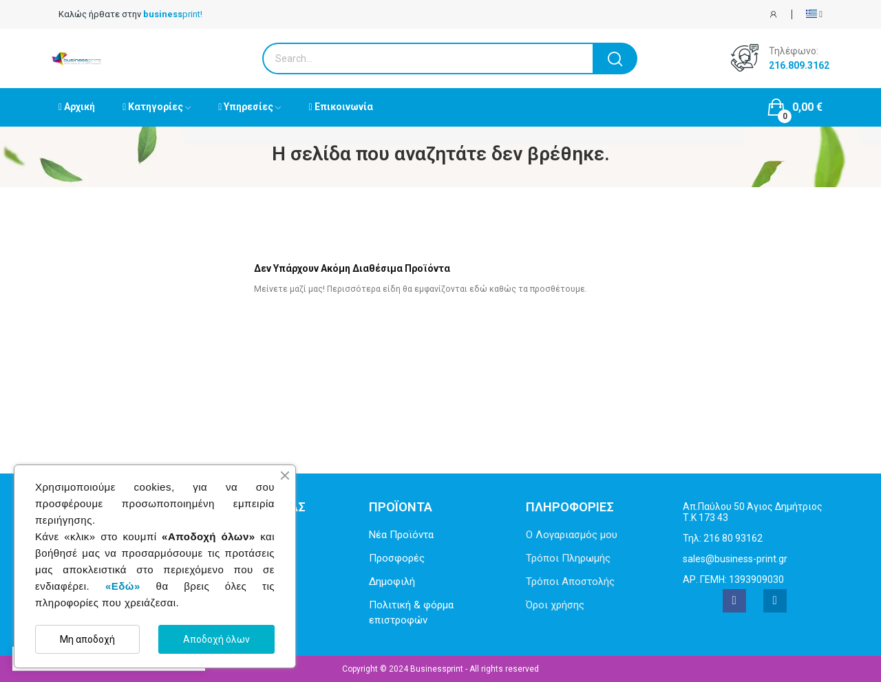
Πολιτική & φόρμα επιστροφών (411, 613)
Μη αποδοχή (87, 639)
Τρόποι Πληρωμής (568, 558)
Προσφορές (397, 558)
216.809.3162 (799, 65)
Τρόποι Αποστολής (570, 581)
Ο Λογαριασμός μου (571, 535)
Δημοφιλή (392, 581)
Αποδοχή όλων (216, 639)
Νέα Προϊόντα (401, 535)
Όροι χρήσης (555, 605)
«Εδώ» (122, 586)
